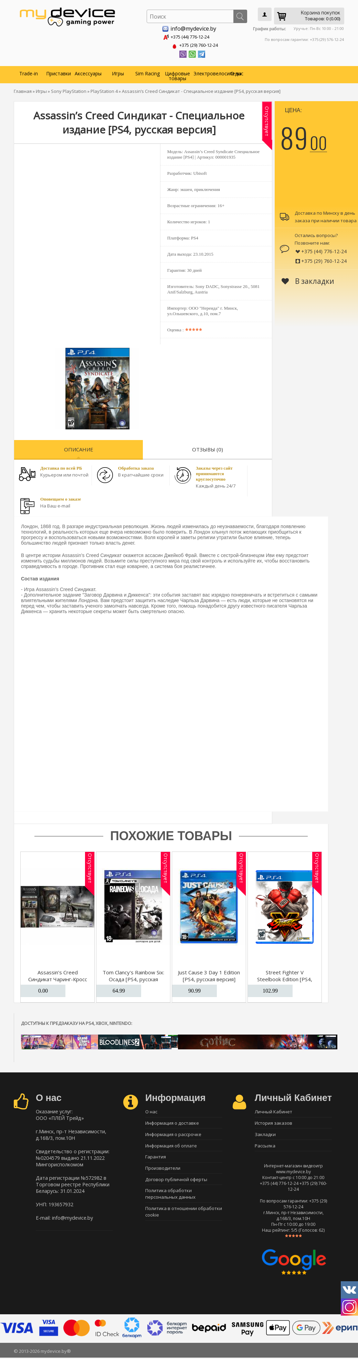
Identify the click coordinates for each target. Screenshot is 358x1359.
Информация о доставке (172, 1123)
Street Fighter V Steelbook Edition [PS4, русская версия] (284, 977)
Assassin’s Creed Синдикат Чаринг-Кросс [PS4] (57, 977)
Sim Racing (147, 72)
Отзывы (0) (207, 448)
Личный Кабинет (273, 1110)
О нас (236, 72)
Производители (162, 1171)
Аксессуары (88, 72)
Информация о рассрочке (173, 1135)
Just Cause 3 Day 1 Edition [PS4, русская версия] (209, 974)
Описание (78, 448)
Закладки (265, 1135)
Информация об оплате (171, 1147)
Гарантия (155, 1159)
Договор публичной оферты (176, 1183)
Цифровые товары (177, 74)
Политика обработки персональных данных (170, 1198)
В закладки (308, 280)
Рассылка (265, 1147)
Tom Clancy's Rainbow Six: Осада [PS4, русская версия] (133, 977)
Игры (118, 72)
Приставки (58, 72)
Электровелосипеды (207, 72)
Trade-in (28, 72)
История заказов (273, 1123)
